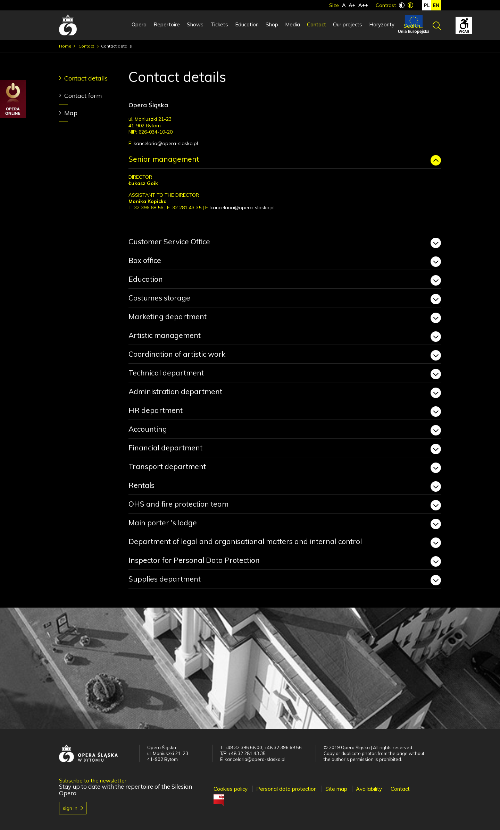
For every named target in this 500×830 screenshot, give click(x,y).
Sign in (70, 808)
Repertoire (166, 24)
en (436, 5)
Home (65, 46)
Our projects (347, 24)
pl (427, 5)
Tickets (219, 24)
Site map (336, 789)
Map (70, 113)
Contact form (83, 96)
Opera (139, 24)
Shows (195, 24)
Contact (316, 24)
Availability (369, 789)
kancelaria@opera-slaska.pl (166, 143)
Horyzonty (381, 24)
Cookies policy (231, 789)
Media (292, 24)
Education (247, 24)
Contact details (86, 78)
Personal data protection (286, 789)
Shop (272, 24)
